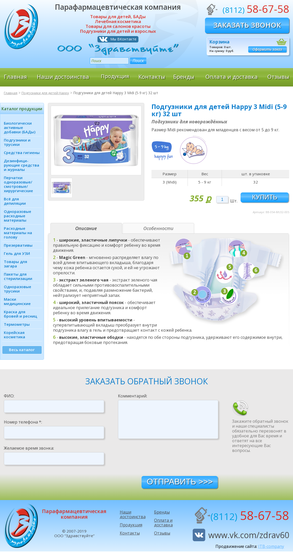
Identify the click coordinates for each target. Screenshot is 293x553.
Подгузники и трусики (17, 142)
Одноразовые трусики (17, 289)
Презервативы (18, 245)
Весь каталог (22, 349)
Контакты (151, 76)
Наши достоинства (63, 76)
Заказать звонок (247, 25)
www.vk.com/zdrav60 (248, 536)
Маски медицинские (17, 301)
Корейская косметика (14, 334)
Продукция (115, 76)
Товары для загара (15, 263)
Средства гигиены (22, 152)
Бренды (183, 76)
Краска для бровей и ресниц (20, 314)
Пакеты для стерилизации (18, 276)
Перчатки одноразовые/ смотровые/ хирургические (18, 184)
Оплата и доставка (231, 76)
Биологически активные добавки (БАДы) (19, 127)
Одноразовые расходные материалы (17, 216)
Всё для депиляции (15, 201)
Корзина (219, 42)
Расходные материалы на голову (18, 233)
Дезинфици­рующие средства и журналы (21, 165)
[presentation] (157, 459)
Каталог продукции (22, 109)
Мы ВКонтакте (123, 39)
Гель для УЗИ (17, 253)
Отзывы (278, 76)
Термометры (17, 324)
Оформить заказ (267, 49)
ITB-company (271, 548)
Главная (15, 76)
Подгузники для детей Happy (47, 92)
